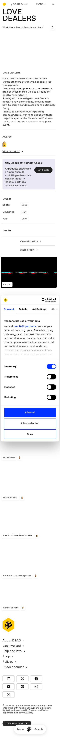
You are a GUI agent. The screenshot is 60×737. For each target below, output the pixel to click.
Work (5, 27)
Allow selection (30, 423)
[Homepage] (29, 729)
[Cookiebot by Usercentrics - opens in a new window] (42, 300)
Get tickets (43, 170)
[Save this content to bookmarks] (52, 27)
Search (38, 729)
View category (13, 151)
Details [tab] (23, 309)
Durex (25, 205)
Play (7, 284)
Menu (20, 729)
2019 (24, 219)
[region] (29, 272)
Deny (30, 434)
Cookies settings (17, 723)
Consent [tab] (9, 309)
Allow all (30, 412)
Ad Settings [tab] (39, 309)
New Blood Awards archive (26, 27)
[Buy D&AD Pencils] (19, 4)
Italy (24, 212)
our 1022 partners (25, 326)
